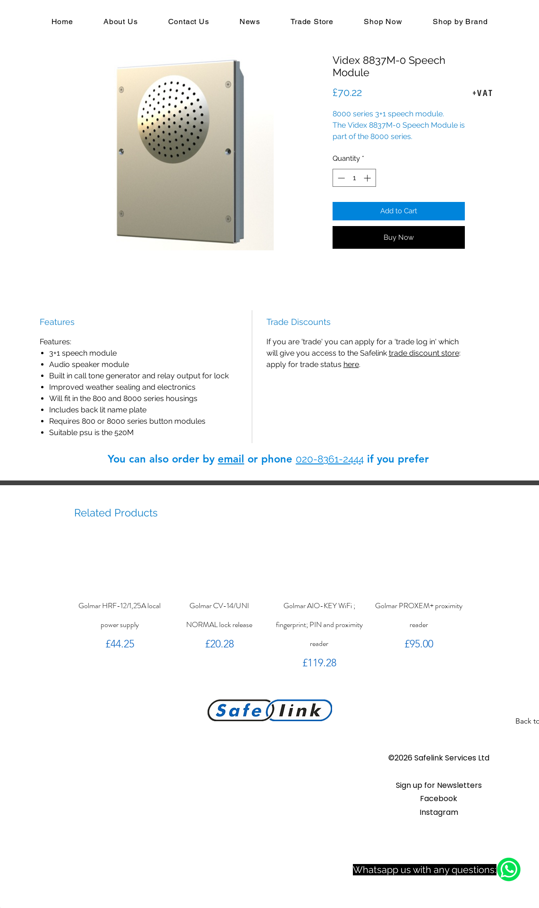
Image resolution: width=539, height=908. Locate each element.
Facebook (438, 798)
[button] (439, 785)
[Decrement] (340, 178)
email (231, 459)
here (351, 364)
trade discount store (424, 353)
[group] (269, 604)
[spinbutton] (354, 178)
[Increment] (368, 178)
